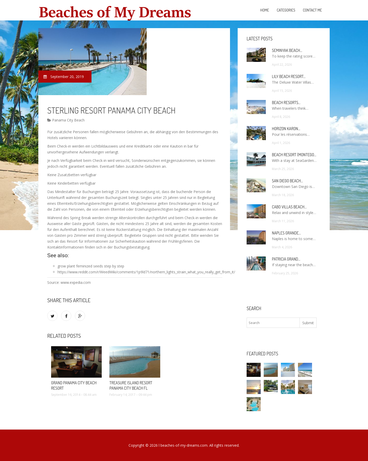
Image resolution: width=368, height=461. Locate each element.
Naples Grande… (286, 232)
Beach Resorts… (286, 102)
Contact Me (312, 10)
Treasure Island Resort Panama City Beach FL (130, 385)
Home (264, 10)
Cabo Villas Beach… (289, 206)
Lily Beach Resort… (289, 76)
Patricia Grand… (286, 259)
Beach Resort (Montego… (294, 154)
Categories (286, 10)
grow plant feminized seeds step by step (90, 266)
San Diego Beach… (287, 180)
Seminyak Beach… (287, 50)
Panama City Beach (66, 120)
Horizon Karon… (286, 128)
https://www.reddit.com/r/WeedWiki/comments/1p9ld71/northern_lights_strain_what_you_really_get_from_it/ (146, 271)
